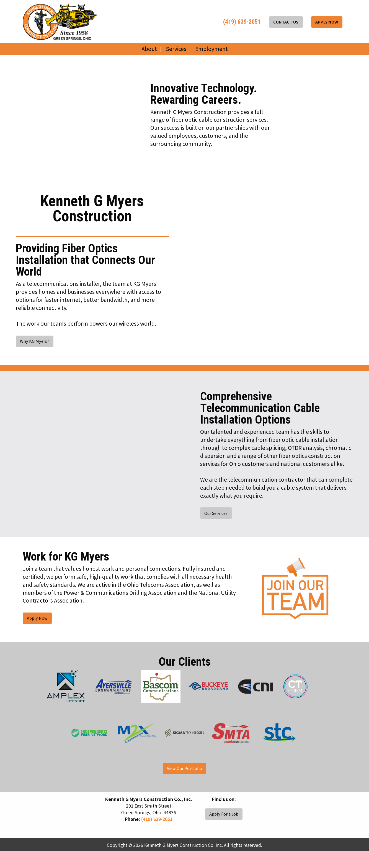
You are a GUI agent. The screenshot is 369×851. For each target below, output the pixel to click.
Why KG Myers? (34, 341)
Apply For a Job (223, 814)
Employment (211, 49)
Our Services (216, 513)
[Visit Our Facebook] (204, 805)
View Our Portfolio (184, 768)
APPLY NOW (326, 22)
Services (176, 49)
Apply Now (37, 618)
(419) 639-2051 (241, 21)
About (149, 49)
